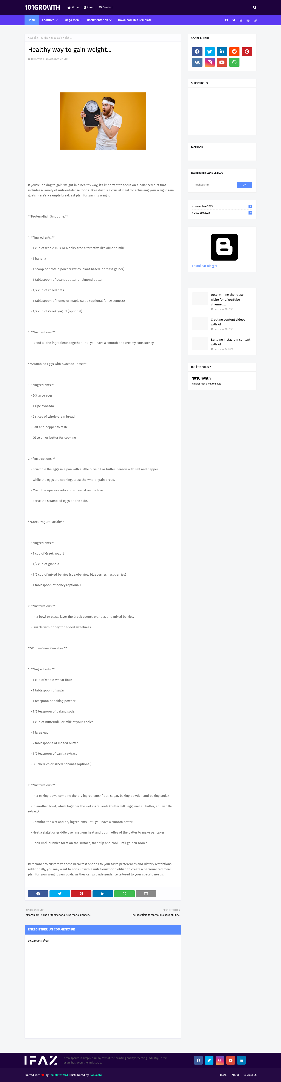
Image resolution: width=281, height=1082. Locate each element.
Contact (106, 7)
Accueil (32, 37)
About (89, 7)
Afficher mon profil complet (206, 383)
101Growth (42, 7)
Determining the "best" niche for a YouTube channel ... (227, 299)
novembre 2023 (223, 206)
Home (73, 7)
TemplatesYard (58, 1075)
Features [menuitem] (48, 20)
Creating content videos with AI (228, 322)
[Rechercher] (214, 185)
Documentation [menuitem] (97, 20)
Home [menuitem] (32, 20)
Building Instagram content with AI (230, 342)
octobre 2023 (223, 212)
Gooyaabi (96, 1075)
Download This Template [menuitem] (135, 20)
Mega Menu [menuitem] (72, 20)
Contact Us (250, 1075)
